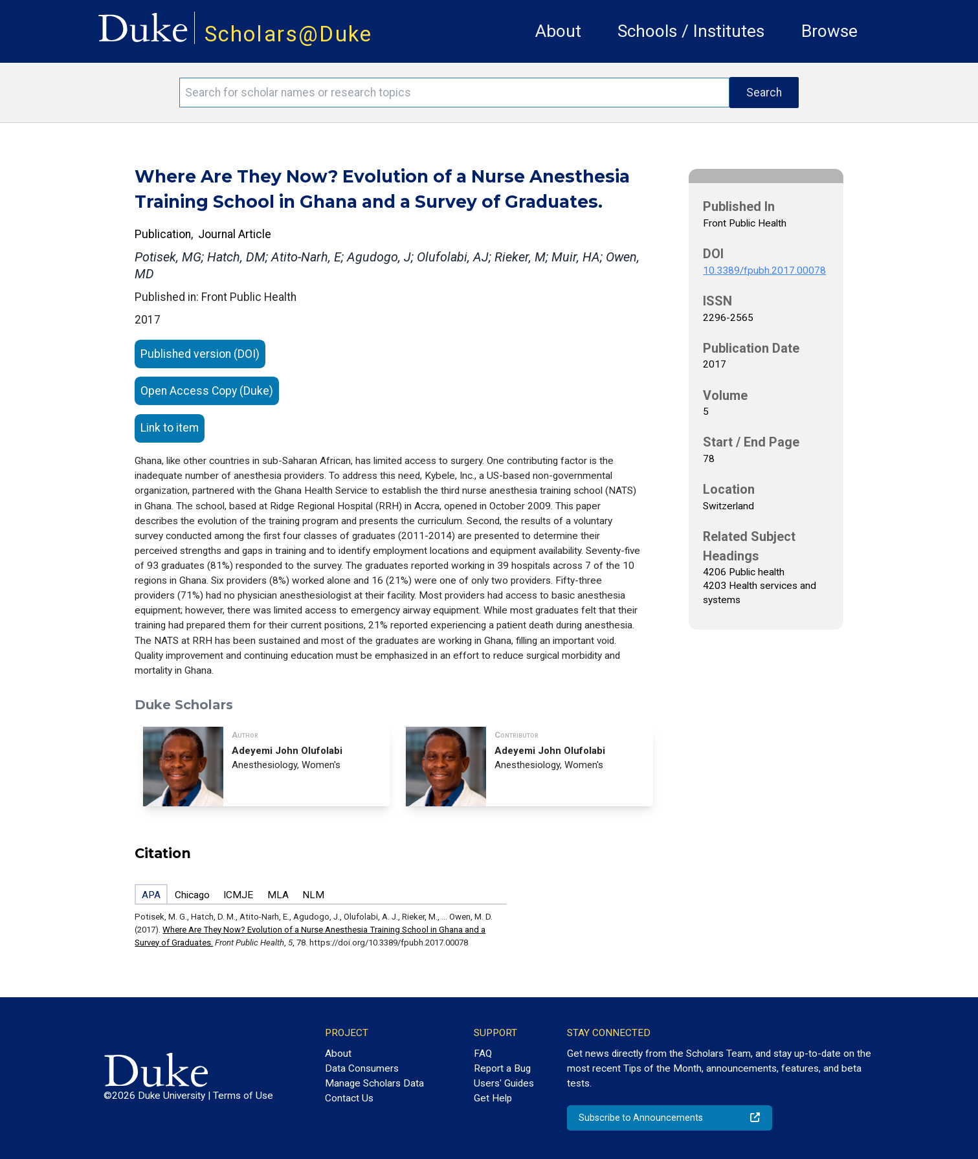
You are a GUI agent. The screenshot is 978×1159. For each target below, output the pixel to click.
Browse (829, 31)
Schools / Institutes (690, 31)
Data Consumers (362, 1068)
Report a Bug (502, 1068)
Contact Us (349, 1098)
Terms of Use (243, 1095)
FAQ (483, 1053)
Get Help (493, 1098)
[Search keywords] (454, 92)
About (558, 31)
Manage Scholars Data (374, 1083)
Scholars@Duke (289, 34)
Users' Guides (504, 1083)
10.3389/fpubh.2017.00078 (764, 270)
